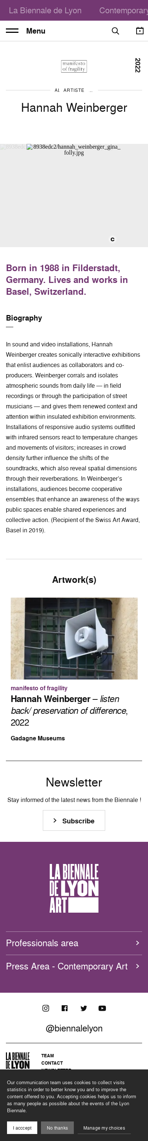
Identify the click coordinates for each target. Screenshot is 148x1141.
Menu (25, 31)
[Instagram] (46, 1008)
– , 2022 (69, 710)
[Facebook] (64, 1008)
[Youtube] (102, 1008)
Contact (52, 1063)
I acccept (22, 1128)
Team (47, 1055)
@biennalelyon (74, 1028)
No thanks (57, 1128)
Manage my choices (104, 1128)
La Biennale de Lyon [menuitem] (45, 10)
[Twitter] (83, 1008)
